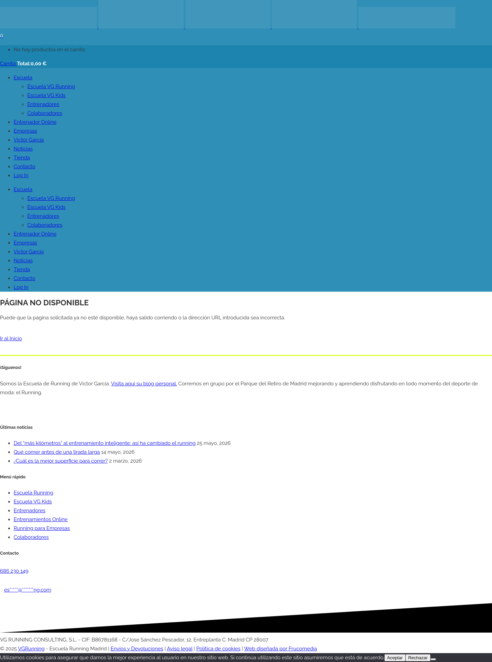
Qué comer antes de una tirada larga (57, 452)
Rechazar (418, 657)
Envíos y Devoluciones (137, 649)
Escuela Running (33, 493)
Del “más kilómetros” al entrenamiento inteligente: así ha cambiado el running (104, 443)
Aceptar (395, 657)
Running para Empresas (42, 528)
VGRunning (31, 649)
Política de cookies (218, 649)
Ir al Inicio (11, 338)
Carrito (8, 64)
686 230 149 (14, 571)
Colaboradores (31, 537)
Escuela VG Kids (33, 502)
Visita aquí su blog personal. (144, 384)
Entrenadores (29, 510)
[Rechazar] (433, 659)
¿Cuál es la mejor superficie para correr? (61, 461)
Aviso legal (180, 649)
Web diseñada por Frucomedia (280, 649)
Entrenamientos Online (41, 519)
